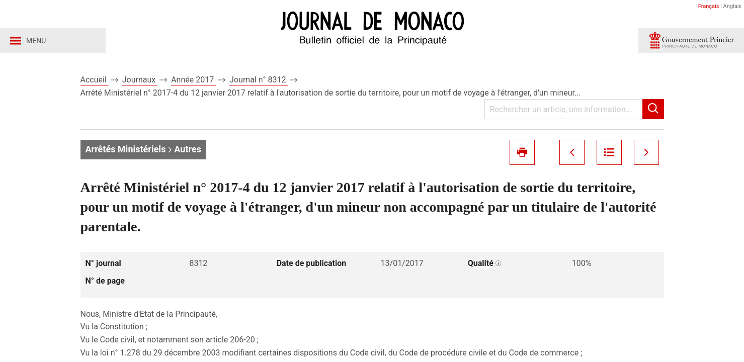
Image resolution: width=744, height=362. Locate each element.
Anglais (732, 6)
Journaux (139, 79)
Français (708, 6)
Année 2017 (193, 79)
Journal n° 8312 (258, 79)
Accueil (94, 79)
